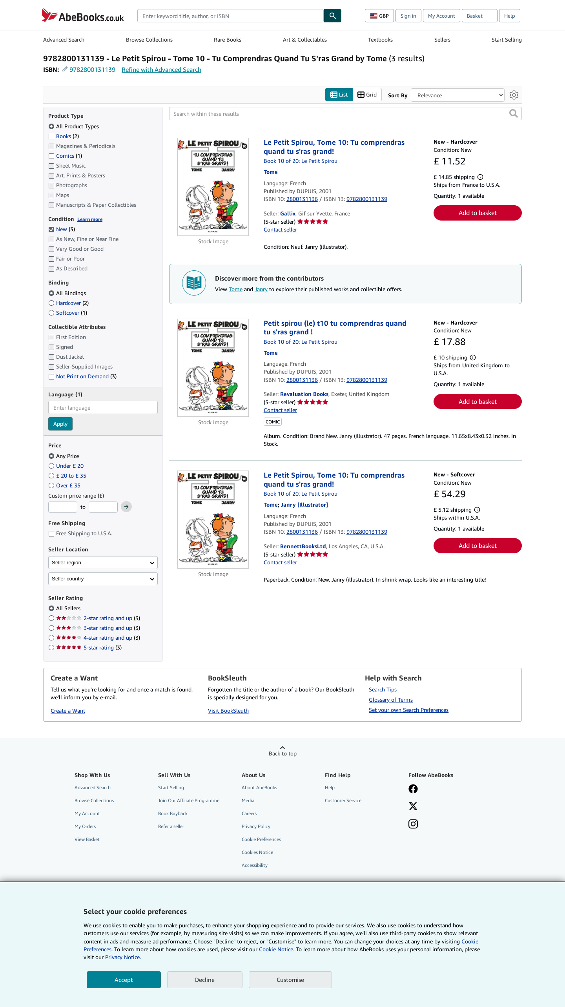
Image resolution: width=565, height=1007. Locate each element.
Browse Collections (149, 39)
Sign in (408, 16)
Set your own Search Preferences (408, 709)
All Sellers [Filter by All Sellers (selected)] (69, 608)
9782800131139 (92, 69)
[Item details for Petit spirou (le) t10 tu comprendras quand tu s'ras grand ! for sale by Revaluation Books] (213, 368)
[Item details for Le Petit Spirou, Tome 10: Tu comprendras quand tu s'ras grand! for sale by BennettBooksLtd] (213, 520)
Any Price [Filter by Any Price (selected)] (64, 455)
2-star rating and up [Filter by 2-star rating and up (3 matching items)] (98, 618)
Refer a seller (171, 827)
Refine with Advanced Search (161, 69)
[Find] (332, 15)
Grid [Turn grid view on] (367, 95)
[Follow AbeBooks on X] (413, 806)
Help (509, 16)
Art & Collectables (305, 39)
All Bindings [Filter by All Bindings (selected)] (67, 293)
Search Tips (383, 689)
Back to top (283, 753)
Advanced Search (63, 39)
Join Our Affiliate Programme (188, 800)
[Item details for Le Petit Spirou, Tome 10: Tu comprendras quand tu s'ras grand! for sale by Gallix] (213, 187)
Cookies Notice (257, 853)
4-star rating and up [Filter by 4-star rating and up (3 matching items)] (98, 638)
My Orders (85, 827)
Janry (261, 289)
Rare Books (227, 39)
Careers (249, 813)
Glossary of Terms (391, 699)
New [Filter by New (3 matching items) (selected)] (61, 229)
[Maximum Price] (103, 507)
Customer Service (343, 800)
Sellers (442, 39)
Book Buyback (173, 813)
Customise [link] (290, 979)
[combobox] (230, 15)
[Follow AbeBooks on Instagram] (413, 825)
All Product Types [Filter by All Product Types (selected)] (74, 126)
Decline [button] (205, 979)
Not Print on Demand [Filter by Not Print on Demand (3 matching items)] (82, 376)
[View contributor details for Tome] (271, 172)
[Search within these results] (345, 113)
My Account (441, 16)
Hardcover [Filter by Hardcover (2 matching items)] (68, 302)
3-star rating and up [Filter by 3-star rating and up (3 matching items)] (98, 628)
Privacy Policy (256, 827)
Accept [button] (124, 979)
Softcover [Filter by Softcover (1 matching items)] (67, 312)
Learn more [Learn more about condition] (89, 219)
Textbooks (380, 39)
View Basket (87, 840)
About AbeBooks (259, 787)
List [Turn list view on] (339, 95)
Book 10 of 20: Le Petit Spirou (300, 161)
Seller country (68, 579)
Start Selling (507, 39)
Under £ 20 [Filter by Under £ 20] (66, 465)
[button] (513, 113)
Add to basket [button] (478, 213)
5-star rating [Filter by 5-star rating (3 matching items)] (89, 647)
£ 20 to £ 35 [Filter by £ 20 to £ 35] (68, 475)
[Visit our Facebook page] (413, 789)
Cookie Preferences (261, 840)
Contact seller (280, 229)
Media (248, 800)
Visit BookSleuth (228, 711)
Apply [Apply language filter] (60, 424)
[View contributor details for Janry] (304, 505)
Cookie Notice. (276, 949)
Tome (235, 289)
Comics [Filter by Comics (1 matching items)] (65, 155)
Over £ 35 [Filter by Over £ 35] (65, 485)
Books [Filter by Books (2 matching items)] (63, 135)
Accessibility (255, 865)
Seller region (66, 563)
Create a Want (68, 711)
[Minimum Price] (62, 507)
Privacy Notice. (123, 957)
